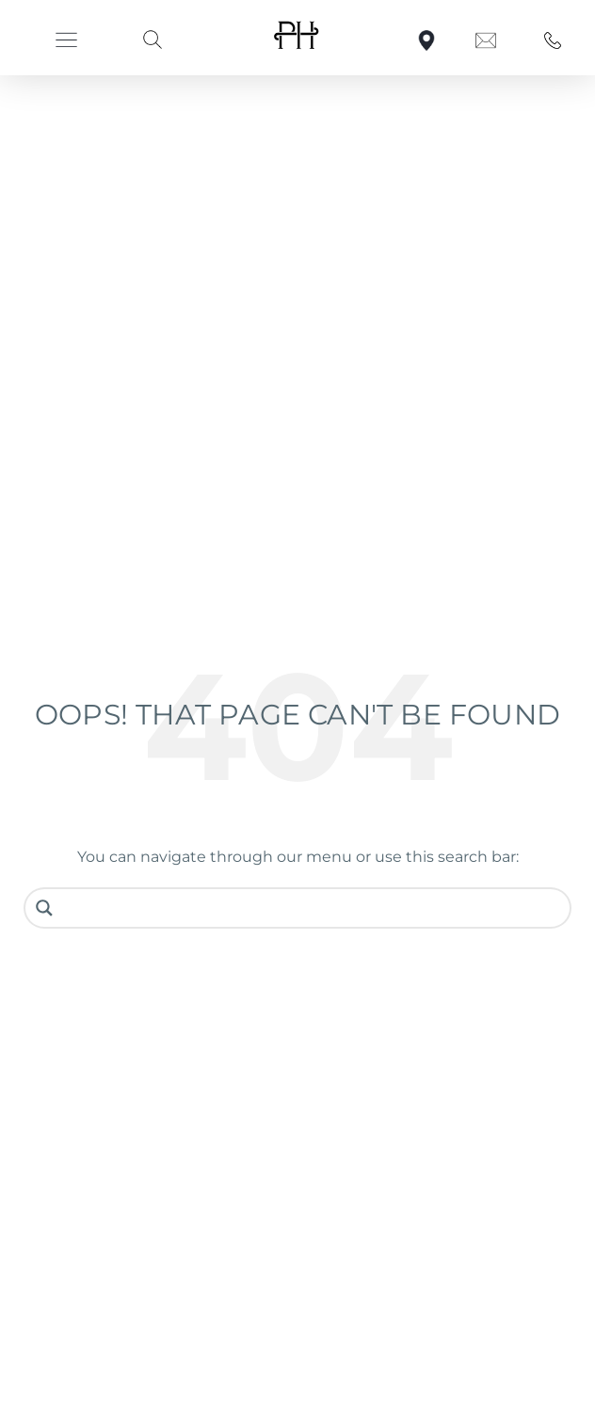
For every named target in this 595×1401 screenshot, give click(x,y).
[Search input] (311, 908)
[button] (66, 39)
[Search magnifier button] (44, 908)
